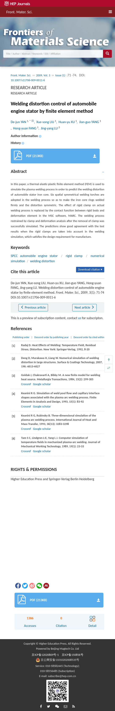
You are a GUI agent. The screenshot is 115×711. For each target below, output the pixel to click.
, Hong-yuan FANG (24, 128)
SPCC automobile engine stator (34, 256)
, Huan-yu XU (66, 122)
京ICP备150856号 (72, 655)
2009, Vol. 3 (43, 75)
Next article (84, 307)
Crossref (26, 384)
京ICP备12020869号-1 (45, 655)
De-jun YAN (19, 122)
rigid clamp (74, 256)
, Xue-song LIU (44, 122)
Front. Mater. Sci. (19, 11)
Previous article (33, 307)
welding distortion (42, 261)
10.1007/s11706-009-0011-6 (28, 80)
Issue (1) (60, 75)
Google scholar (42, 384)
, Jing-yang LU (48, 128)
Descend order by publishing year (51, 337)
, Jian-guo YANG (88, 122)
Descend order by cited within (89, 337)
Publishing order (21, 337)
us (79, 318)
